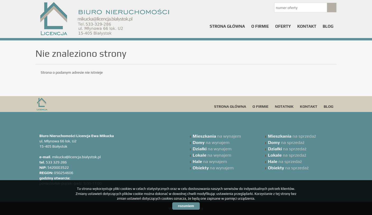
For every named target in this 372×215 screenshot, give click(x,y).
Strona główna (227, 26)
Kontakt (306, 26)
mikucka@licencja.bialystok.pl (76, 157)
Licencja (76, 103)
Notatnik (284, 106)
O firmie (260, 26)
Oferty (283, 26)
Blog (328, 26)
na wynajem (217, 136)
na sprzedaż (292, 136)
